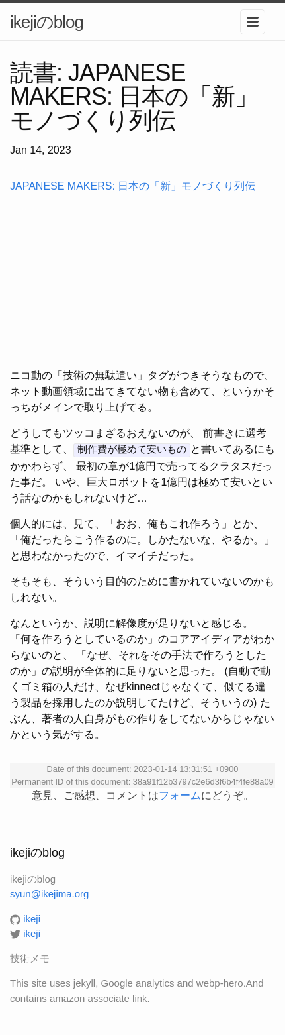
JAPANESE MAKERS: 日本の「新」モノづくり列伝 (132, 185)
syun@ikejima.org (49, 893)
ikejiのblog (46, 22)
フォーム (180, 794)
